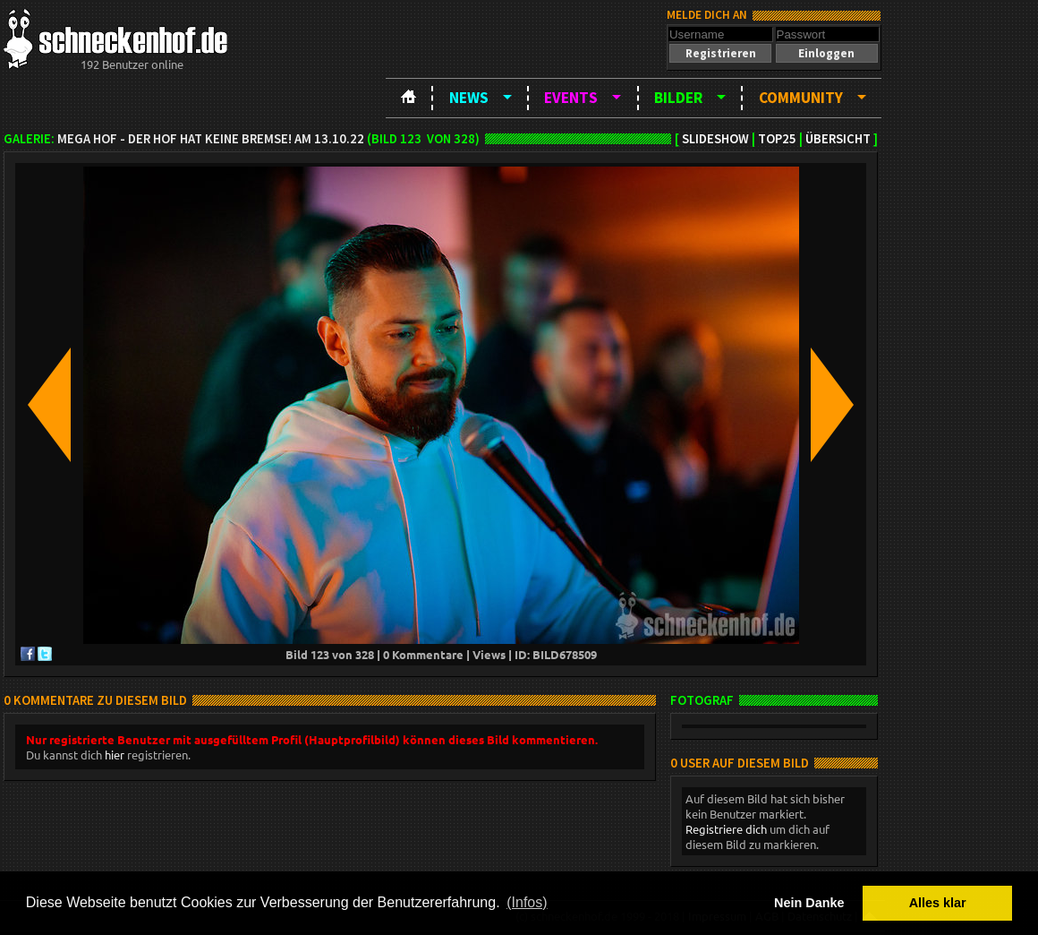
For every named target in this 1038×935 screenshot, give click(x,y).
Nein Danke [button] (809, 903)
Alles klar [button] (937, 903)
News (469, 97)
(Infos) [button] (526, 902)
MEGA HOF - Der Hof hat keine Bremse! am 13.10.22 (210, 139)
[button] (720, 53)
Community (801, 97)
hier (114, 754)
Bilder (678, 97)
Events (571, 97)
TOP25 (777, 139)
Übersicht (838, 139)
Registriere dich (726, 828)
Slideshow (715, 139)
